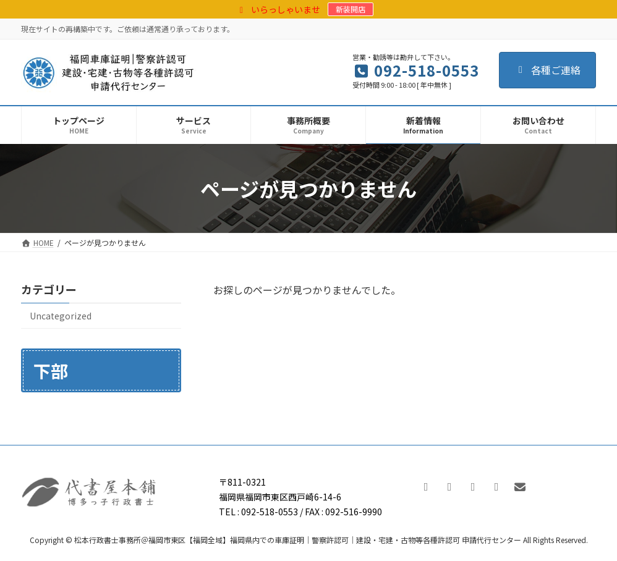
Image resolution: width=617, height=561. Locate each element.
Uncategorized (60, 316)
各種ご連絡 (547, 69)
